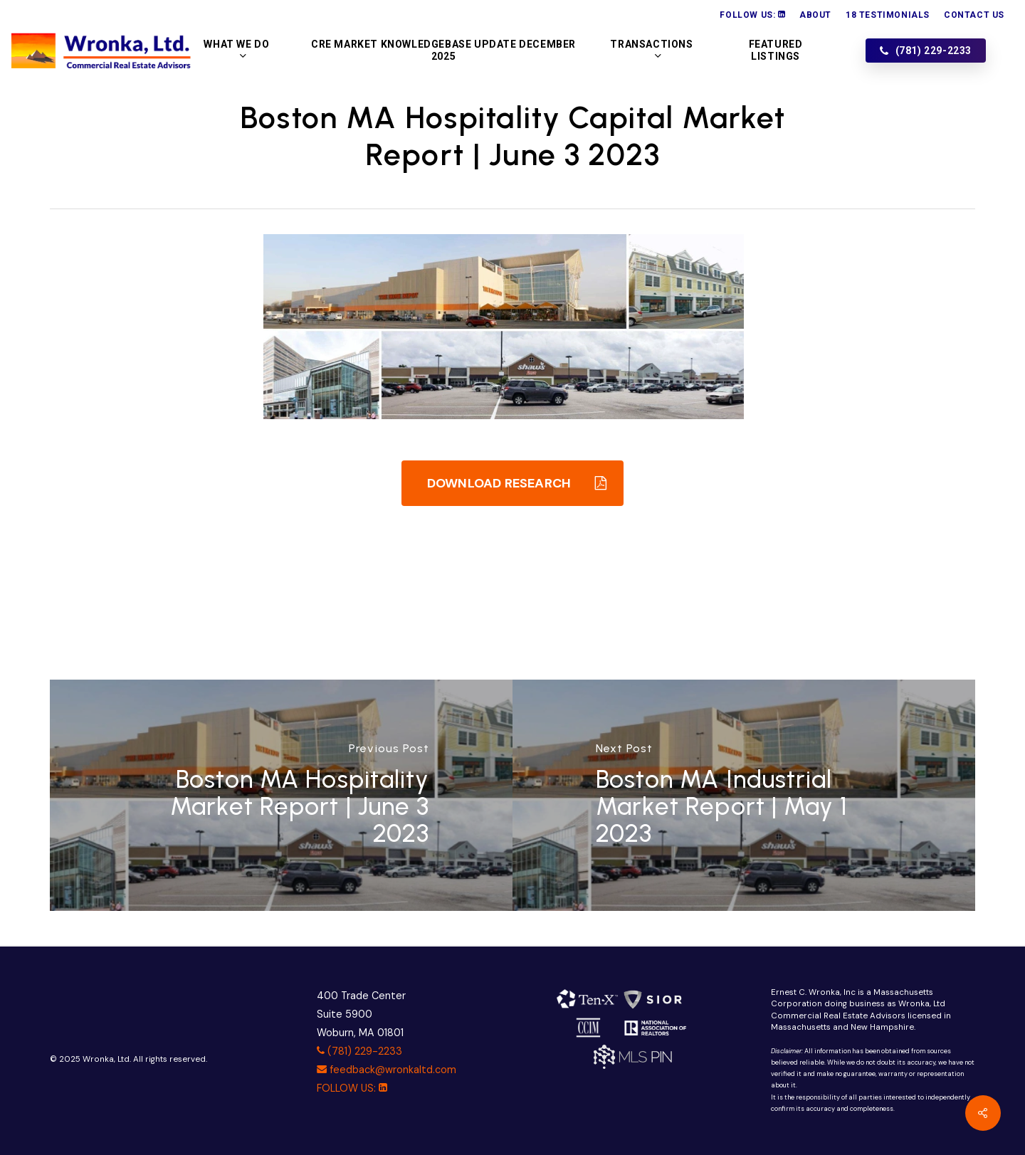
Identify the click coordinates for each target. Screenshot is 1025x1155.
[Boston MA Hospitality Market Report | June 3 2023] (281, 795)
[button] (512, 483)
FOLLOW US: (352, 1088)
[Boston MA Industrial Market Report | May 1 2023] (743, 795)
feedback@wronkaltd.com (386, 1069)
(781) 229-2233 (359, 1051)
